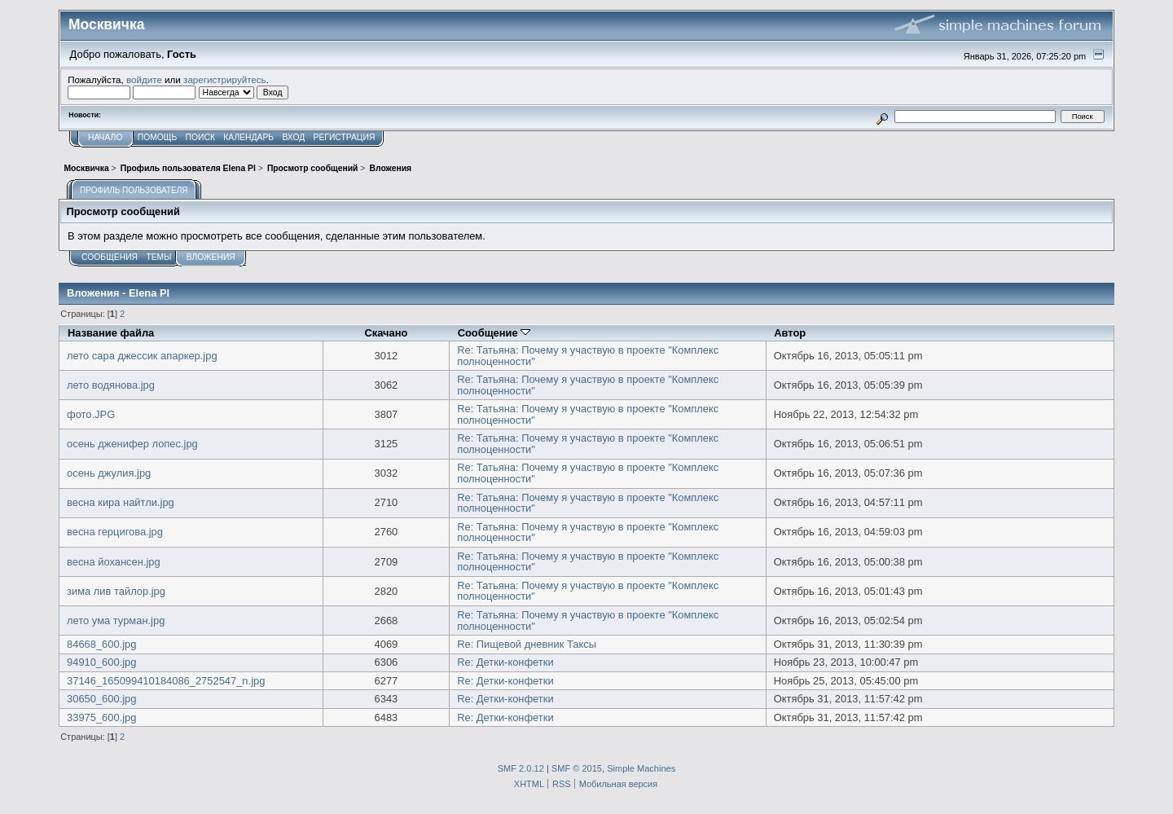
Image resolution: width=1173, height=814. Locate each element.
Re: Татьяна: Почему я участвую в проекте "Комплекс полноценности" (587, 355)
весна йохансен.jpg (113, 562)
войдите (144, 79)
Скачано (385, 333)
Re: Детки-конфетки (505, 662)
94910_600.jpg (101, 662)
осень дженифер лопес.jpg (132, 444)
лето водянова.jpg (111, 385)
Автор (790, 333)
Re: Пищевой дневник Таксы (526, 644)
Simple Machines (641, 768)
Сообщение (494, 333)
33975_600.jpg (101, 717)
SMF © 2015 (576, 768)
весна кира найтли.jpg (120, 502)
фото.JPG (91, 414)
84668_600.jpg (101, 644)
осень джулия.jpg (109, 473)
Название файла (111, 333)
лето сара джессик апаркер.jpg (142, 356)
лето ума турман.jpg (116, 620)
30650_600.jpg (101, 699)
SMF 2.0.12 (521, 768)
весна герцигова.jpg (115, 532)
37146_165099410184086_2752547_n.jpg (166, 681)
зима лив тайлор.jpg (116, 591)
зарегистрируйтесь (224, 79)
